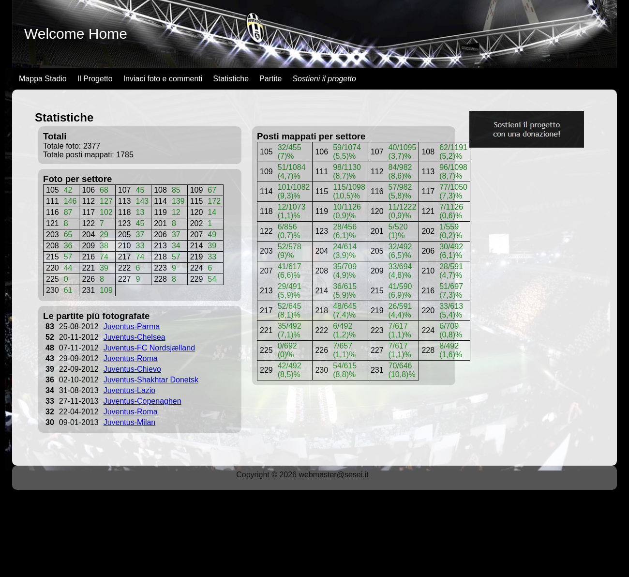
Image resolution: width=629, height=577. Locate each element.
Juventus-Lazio (130, 390)
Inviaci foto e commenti (163, 79)
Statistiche (231, 79)
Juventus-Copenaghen (142, 401)
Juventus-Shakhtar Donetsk (151, 380)
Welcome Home (75, 34)
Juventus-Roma (131, 358)
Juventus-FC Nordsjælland (149, 348)
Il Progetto (95, 79)
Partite (270, 79)
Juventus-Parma (132, 326)
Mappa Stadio (43, 79)
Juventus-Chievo (132, 369)
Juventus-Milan (130, 422)
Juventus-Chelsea (134, 337)
